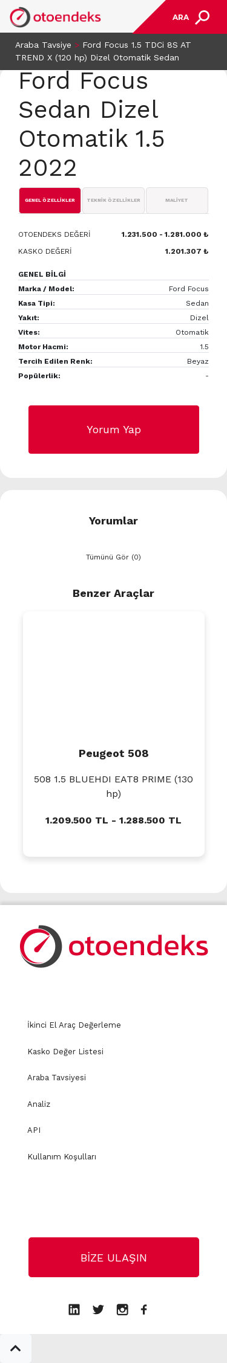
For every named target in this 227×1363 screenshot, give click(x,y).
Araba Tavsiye (43, 45)
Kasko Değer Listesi (65, 1051)
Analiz (38, 1104)
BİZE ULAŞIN (114, 1257)
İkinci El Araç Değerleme (74, 1025)
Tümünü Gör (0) (113, 557)
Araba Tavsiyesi (56, 1077)
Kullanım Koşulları (61, 1156)
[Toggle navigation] (189, 17)
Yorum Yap (114, 429)
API (34, 1130)
